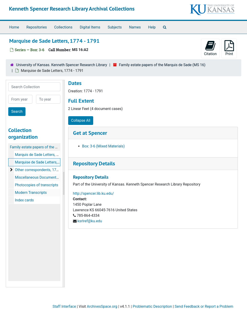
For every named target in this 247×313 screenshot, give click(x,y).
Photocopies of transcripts (36, 185)
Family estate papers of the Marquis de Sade (46, 147)
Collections (63, 27)
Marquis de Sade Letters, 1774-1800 (44, 154)
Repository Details (94, 163)
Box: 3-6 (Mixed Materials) (103, 146)
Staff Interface (64, 306)
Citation (210, 48)
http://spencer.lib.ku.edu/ (93, 193)
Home (14, 27)
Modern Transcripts (31, 192)
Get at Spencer (90, 132)
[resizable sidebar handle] (64, 183)
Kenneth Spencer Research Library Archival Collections (72, 8)
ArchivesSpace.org (102, 306)
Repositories (36, 27)
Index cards (24, 200)
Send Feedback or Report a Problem (204, 306)
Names (135, 27)
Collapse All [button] (80, 120)
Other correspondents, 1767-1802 (42, 170)
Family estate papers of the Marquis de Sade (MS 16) (162, 65)
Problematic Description (152, 306)
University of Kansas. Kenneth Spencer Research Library (61, 65)
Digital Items (90, 27)
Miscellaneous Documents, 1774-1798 (46, 177)
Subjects (115, 27)
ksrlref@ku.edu (89, 221)
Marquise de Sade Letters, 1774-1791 (45, 162)
